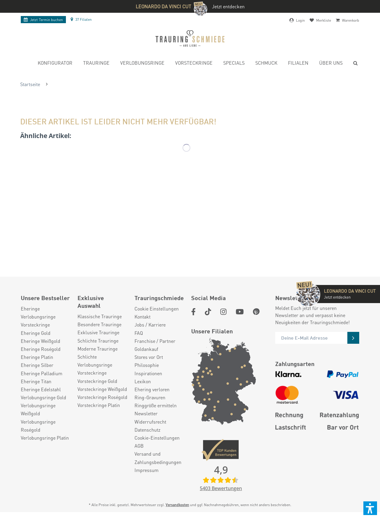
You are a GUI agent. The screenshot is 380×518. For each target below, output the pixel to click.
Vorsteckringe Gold (97, 381)
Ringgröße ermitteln (155, 405)
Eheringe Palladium (41, 373)
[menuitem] (55, 63)
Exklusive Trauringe (98, 332)
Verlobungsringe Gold (43, 397)
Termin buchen (43, 20)
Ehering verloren (152, 389)
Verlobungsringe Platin (45, 438)
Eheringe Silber (37, 365)
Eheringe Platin (37, 357)
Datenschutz (147, 430)
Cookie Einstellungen (156, 308)
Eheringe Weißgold (40, 341)
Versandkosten (177, 505)
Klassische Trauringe (99, 316)
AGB (139, 446)
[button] (370, 508)
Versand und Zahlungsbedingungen (157, 458)
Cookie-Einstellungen (157, 438)
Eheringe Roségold (41, 349)
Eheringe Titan (36, 381)
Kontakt (142, 316)
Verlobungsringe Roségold (38, 426)
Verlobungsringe (38, 316)
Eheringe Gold (35, 333)
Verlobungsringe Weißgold (38, 409)
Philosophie (146, 365)
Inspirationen (148, 373)
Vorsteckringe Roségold (102, 397)
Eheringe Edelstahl (41, 389)
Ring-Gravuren (149, 397)
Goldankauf (146, 349)
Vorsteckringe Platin (98, 405)
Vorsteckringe (35, 324)
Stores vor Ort (148, 357)
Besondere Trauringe (99, 324)
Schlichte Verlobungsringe (94, 361)
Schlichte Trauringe (97, 341)
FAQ (138, 333)
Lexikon (142, 381)
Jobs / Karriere (150, 324)
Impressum (146, 470)
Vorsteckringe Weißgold (102, 389)
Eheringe (30, 308)
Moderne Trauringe (97, 349)
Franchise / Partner (154, 341)
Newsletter (146, 413)
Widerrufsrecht (150, 422)
